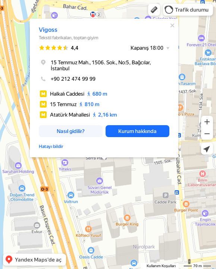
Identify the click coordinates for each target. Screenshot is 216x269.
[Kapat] (172, 25)
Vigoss (48, 29)
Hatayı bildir (51, 146)
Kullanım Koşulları (161, 266)
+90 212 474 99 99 (67, 79)
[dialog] (104, 88)
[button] (154, 10)
